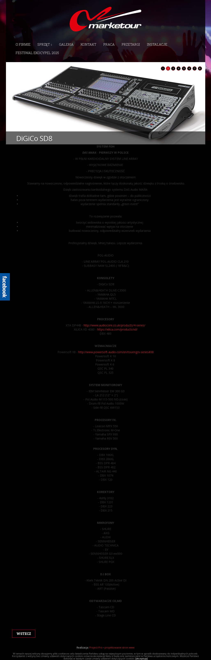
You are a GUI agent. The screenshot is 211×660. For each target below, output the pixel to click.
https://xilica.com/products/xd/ (117, 329)
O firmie (23, 44)
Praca (109, 44)
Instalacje (157, 44)
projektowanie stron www (119, 647)
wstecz (23, 633)
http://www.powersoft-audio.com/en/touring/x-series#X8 (115, 352)
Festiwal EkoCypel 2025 (37, 53)
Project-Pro (96, 647)
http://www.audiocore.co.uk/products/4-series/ (114, 325)
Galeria (66, 44)
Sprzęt (44, 44)
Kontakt (88, 44)
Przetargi (131, 44)
